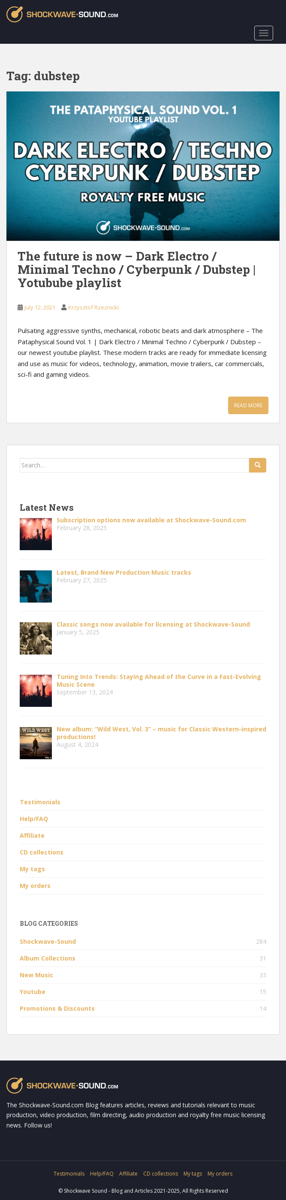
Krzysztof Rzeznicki (93, 307)
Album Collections (47, 958)
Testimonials (40, 802)
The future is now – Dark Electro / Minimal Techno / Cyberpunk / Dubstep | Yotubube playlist (137, 269)
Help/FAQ (34, 819)
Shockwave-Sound (48, 941)
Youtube (32, 992)
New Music (36, 975)
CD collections (41, 852)
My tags (32, 869)
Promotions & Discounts (57, 1008)
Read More (248, 405)
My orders (35, 886)
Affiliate (32, 835)
